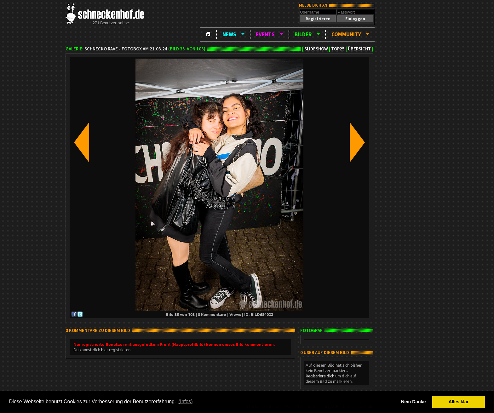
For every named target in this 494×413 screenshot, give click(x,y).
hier (104, 349)
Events (265, 34)
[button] (318, 18)
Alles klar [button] (459, 401)
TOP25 (338, 49)
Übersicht (359, 49)
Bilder (303, 34)
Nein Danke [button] (413, 401)
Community (346, 34)
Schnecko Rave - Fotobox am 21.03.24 (125, 49)
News (229, 34)
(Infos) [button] (185, 401)
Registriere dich (320, 375)
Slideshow (316, 49)
